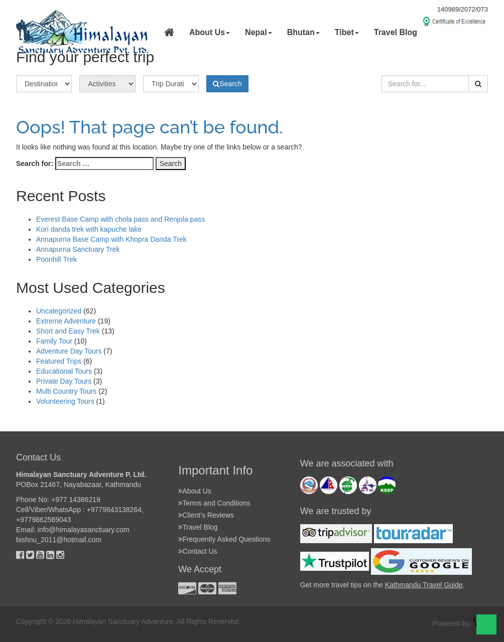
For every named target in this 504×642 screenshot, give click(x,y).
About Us (196, 491)
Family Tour (54, 341)
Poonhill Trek (56, 259)
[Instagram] (60, 555)
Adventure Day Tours (68, 351)
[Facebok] (20, 555)
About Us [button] (209, 32)
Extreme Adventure (66, 321)
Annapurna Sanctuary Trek (78, 249)
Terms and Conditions (216, 503)
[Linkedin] (50, 555)
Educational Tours (64, 371)
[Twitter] (30, 555)
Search (227, 84)
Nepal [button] (258, 32)
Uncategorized (58, 311)
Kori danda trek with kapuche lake (89, 229)
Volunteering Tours (65, 401)
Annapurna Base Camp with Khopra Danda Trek (111, 239)
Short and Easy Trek (68, 331)
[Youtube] (40, 555)
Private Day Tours (63, 381)
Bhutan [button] (303, 32)
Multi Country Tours (66, 391)
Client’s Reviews (207, 515)
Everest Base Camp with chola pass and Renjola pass (120, 219)
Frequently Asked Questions (226, 539)
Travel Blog (395, 32)
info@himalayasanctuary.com (84, 530)
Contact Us (199, 551)
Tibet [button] (347, 32)
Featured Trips (58, 361)
